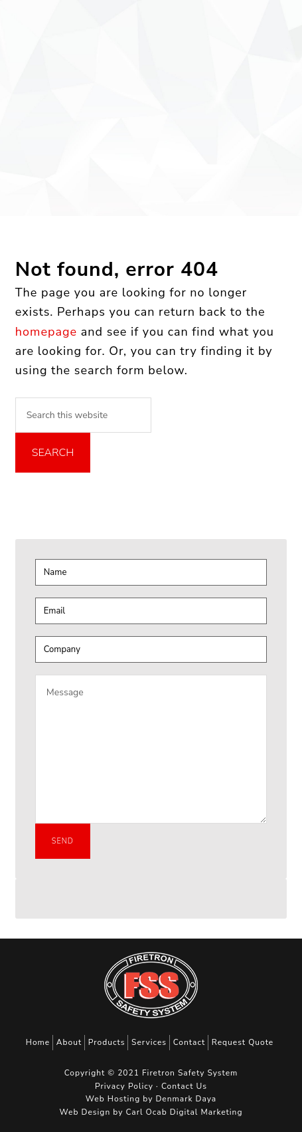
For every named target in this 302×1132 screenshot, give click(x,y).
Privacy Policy (124, 1086)
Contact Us (184, 1086)
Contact (189, 1042)
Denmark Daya (185, 1098)
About (69, 1042)
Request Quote (242, 1042)
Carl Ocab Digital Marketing (183, 1112)
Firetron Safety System (43, 29)
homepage (46, 332)
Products (106, 1042)
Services (149, 1042)
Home (38, 1042)
